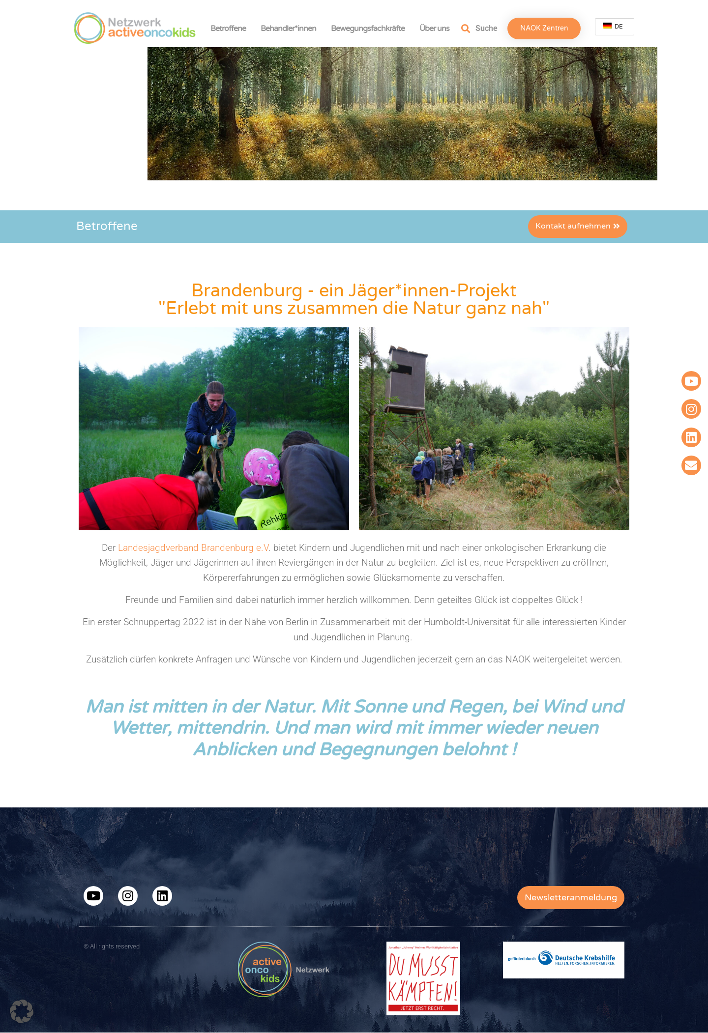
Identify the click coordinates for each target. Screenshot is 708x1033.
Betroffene (230, 28)
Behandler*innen (291, 28)
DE (613, 26)
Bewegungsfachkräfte (370, 28)
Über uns (436, 28)
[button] (21, 1011)
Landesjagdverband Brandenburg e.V (193, 547)
